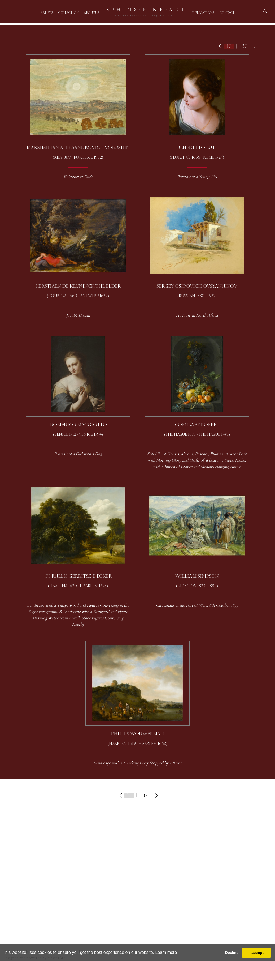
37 (244, 46)
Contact (226, 13)
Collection (68, 13)
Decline (231, 952)
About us (91, 13)
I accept (256, 952)
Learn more (166, 952)
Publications (203, 13)
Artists (47, 13)
